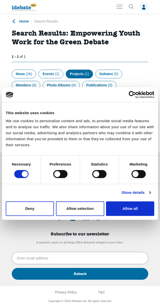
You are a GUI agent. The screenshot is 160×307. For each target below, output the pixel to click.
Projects (79, 74)
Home (20, 21)
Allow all (130, 208)
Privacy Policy (66, 292)
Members (26, 85)
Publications (99, 85)
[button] (131, 6)
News (24, 74)
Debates (109, 74)
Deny (29, 208)
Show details (133, 192)
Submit (80, 273)
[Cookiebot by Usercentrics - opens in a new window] (132, 94)
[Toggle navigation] (119, 6)
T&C (101, 292)
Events (50, 74)
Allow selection (80, 208)
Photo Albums (61, 85)
